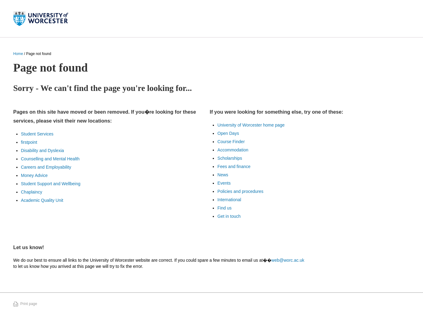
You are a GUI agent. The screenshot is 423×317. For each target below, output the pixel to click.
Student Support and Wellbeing (51, 183)
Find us (224, 207)
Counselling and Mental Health (50, 158)
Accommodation (232, 149)
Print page (28, 304)
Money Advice (34, 175)
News (222, 174)
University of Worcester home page (250, 125)
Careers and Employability (46, 167)
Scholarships (229, 158)
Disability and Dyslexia (42, 150)
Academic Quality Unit (42, 200)
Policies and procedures (240, 191)
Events (224, 183)
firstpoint (29, 142)
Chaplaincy (31, 192)
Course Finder (231, 141)
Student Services (37, 133)
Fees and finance (233, 166)
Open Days (228, 133)
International (229, 199)
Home (18, 54)
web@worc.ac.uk (287, 260)
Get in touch (229, 216)
